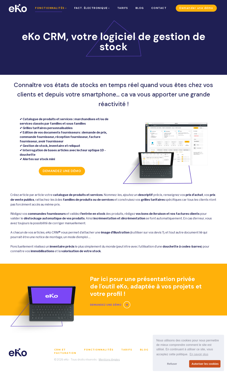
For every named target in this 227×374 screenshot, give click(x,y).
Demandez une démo (62, 171)
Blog (144, 349)
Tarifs (126, 349)
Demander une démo (196, 8)
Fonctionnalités (98, 349)
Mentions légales (109, 359)
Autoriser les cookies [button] (205, 363)
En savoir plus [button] (199, 354)
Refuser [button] (172, 363)
